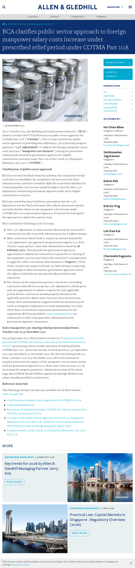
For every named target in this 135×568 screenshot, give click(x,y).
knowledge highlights (111, 109)
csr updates (111, 104)
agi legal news (112, 100)
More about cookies (20, 565)
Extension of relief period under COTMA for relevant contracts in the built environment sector (44, 342)
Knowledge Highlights (40, 24)
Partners (54, 17)
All (105, 92)
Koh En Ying (112, 206)
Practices (33, 17)
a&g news (109, 96)
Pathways (101, 17)
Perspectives (78, 17)
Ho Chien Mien (114, 127)
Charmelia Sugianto (117, 256)
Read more (14, 482)
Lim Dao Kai (112, 231)
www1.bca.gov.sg (12, 394)
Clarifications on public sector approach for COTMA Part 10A (44, 400)
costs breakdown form (59, 314)
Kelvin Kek (111, 181)
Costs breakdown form (20, 405)
